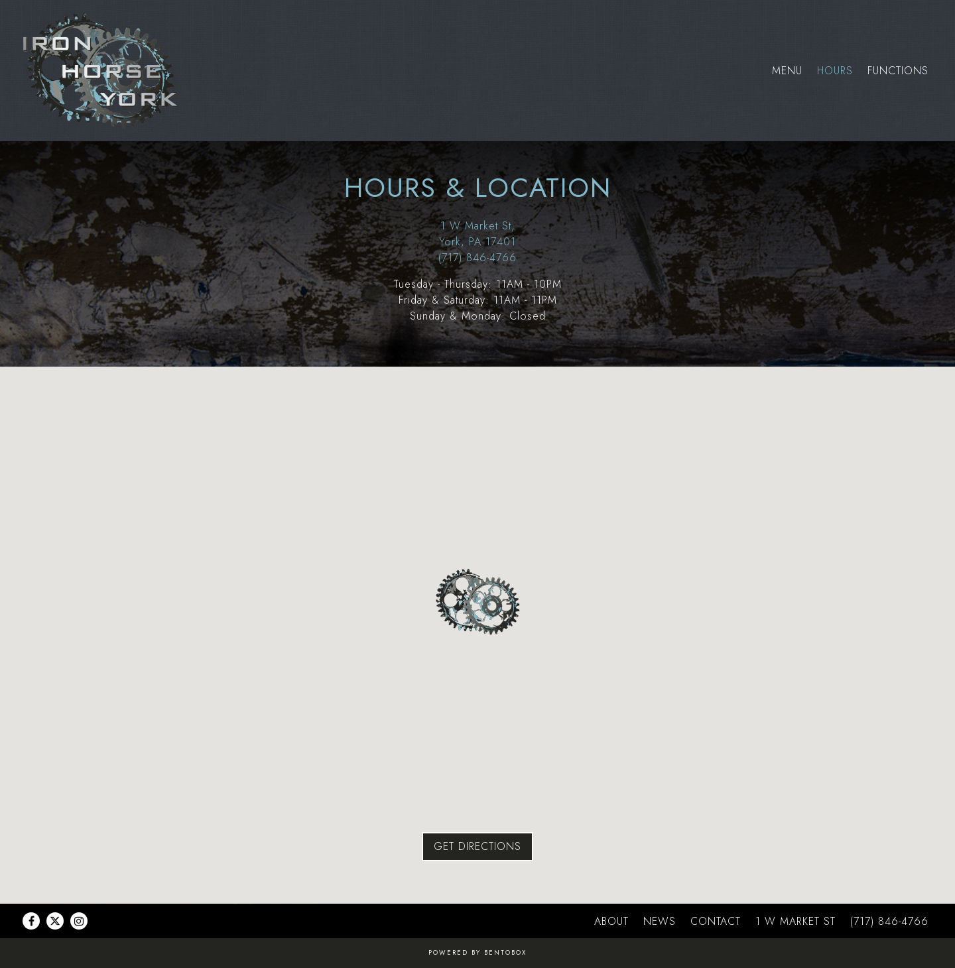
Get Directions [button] (477, 846)
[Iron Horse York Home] (104, 70)
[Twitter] (55, 921)
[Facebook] (31, 921)
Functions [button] (897, 70)
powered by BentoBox (477, 952)
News (659, 921)
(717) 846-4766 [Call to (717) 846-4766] (477, 257)
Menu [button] (787, 70)
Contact (715, 921)
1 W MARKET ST (795, 921)
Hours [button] (835, 70)
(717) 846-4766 (889, 921)
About (611, 921)
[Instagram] (79, 921)
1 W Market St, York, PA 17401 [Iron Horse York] (477, 233)
